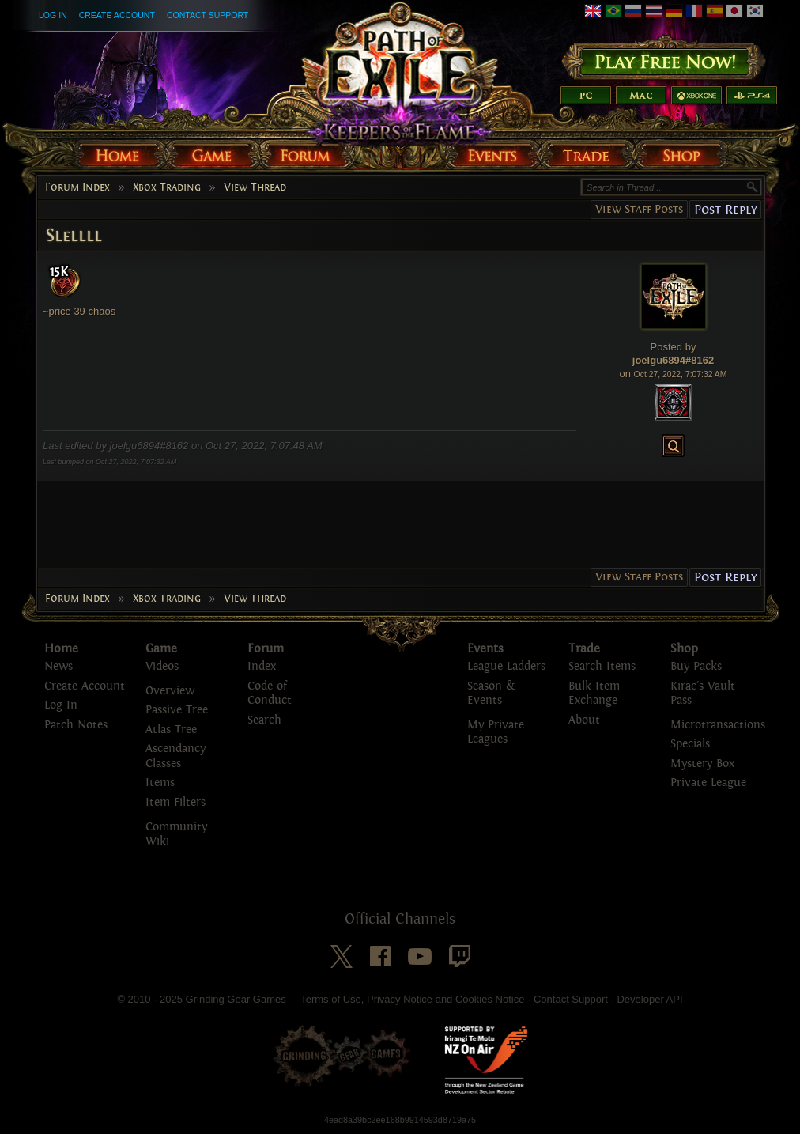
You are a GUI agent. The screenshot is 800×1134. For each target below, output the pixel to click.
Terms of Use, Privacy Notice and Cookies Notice (412, 999)
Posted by (673, 347)
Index (261, 666)
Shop (684, 648)
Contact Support (207, 15)
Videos (162, 666)
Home (61, 648)
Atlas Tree (171, 729)
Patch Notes (76, 724)
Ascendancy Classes (175, 756)
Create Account (117, 15)
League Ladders (506, 666)
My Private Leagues (495, 732)
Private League (708, 782)
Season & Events (491, 693)
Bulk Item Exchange (594, 693)
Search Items (602, 666)
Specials (690, 743)
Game (161, 648)
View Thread (255, 187)
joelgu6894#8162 (673, 360)
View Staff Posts (639, 209)
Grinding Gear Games (236, 999)
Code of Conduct (269, 693)
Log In (53, 15)
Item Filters (175, 802)
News (58, 666)
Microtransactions (717, 724)
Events (485, 648)
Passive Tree (176, 709)
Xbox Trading (167, 187)
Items (160, 782)
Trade (584, 648)
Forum (265, 648)
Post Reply (725, 209)
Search (264, 720)
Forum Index (77, 187)
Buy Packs (696, 666)
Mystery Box (702, 763)
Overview (169, 690)
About (584, 720)
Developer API (649, 999)
